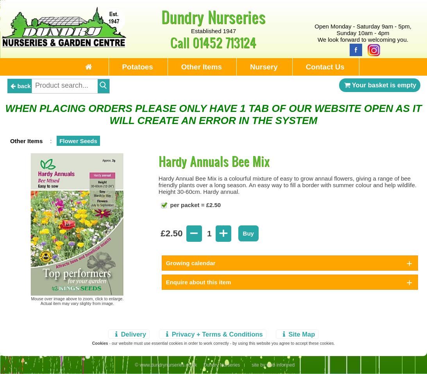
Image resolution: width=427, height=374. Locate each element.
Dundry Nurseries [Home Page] (213, 16)
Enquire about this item (198, 282)
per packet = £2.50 (194, 205)
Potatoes (137, 67)
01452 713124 (224, 42)
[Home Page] (64, 45)
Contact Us (325, 67)
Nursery (264, 67)
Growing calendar (191, 263)
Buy (248, 233)
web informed (280, 365)
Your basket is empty (379, 85)
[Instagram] (372, 49)
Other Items (201, 67)
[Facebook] (354, 49)
